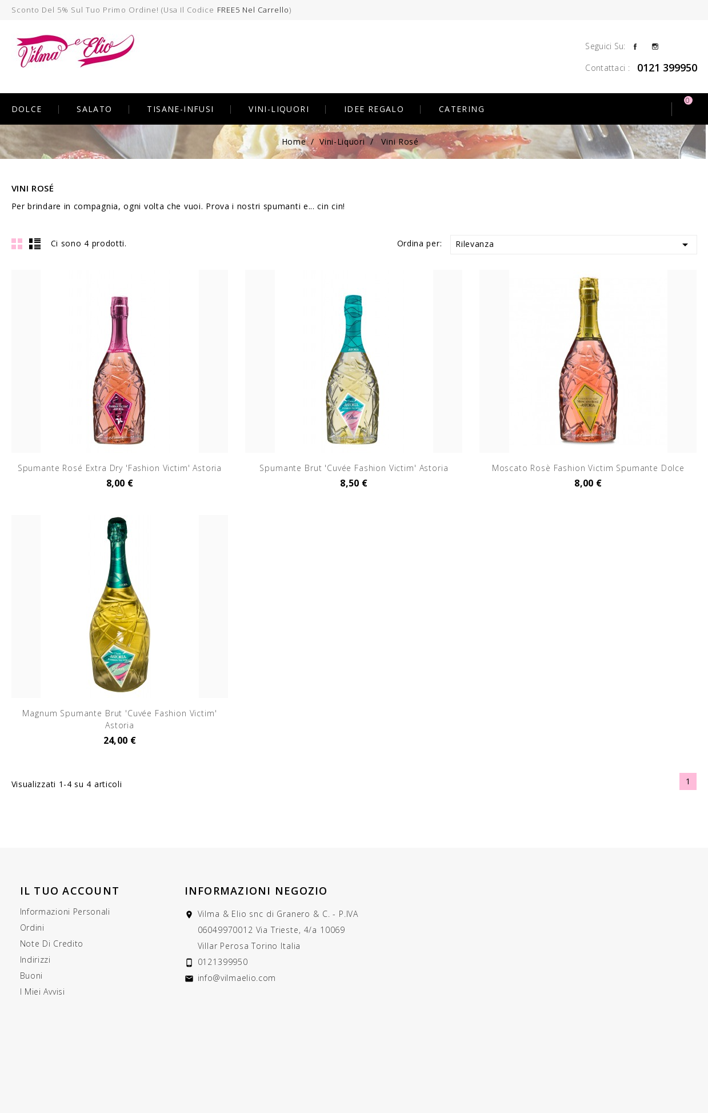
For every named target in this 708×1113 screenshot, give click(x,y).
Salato (94, 108)
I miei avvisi (42, 991)
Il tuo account (70, 890)
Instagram (655, 45)
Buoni (31, 975)
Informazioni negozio (256, 890)
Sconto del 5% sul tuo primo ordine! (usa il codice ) (151, 10)
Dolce (26, 108)
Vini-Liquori (279, 108)
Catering (462, 108)
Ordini (32, 927)
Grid (17, 243)
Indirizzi (35, 959)
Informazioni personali (65, 911)
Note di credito (52, 943)
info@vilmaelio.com (237, 977)
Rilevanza (573, 245)
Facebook (635, 45)
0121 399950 (667, 67)
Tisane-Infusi (180, 108)
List (35, 243)
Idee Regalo (374, 108)
